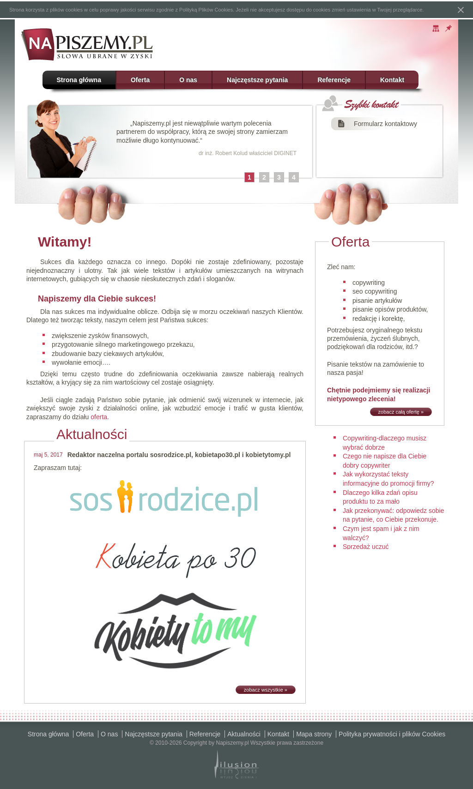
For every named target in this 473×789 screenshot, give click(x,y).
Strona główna (79, 80)
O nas (188, 80)
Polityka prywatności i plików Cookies (392, 734)
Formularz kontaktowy (385, 123)
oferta (99, 417)
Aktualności (244, 734)
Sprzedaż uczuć (366, 546)
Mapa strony (314, 734)
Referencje (334, 80)
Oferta (140, 80)
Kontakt (392, 80)
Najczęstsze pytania (257, 80)
